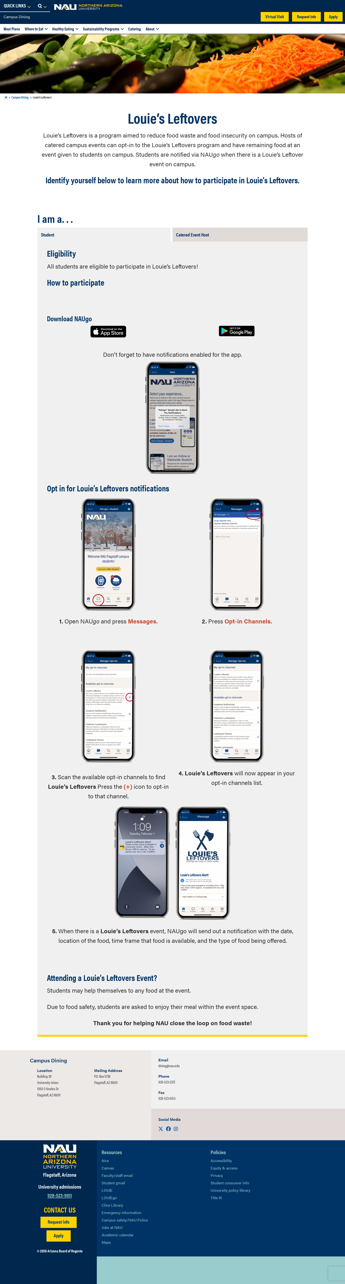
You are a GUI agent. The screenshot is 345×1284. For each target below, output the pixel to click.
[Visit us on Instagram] (176, 1128)
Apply (333, 16)
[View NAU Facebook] (115, 1270)
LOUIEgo (109, 1197)
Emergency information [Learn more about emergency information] (121, 1212)
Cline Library (112, 1205)
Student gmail (113, 1182)
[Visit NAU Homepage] (60, 1157)
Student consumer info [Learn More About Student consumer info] (230, 1182)
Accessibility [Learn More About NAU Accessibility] (221, 1160)
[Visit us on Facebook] (169, 1128)
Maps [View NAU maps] (106, 1242)
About (150, 29)
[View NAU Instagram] (134, 1270)
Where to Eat (34, 29)
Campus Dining (17, 16)
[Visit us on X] (161, 1128)
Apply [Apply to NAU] (58, 1235)
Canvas (108, 1168)
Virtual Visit (274, 16)
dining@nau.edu (169, 1065)
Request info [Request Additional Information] (58, 1221)
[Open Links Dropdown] (312, 6)
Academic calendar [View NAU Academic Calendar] (118, 1234)
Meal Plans (12, 29)
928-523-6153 (166, 1098)
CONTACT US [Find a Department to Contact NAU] (60, 1210)
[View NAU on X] (105, 1270)
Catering (134, 29)
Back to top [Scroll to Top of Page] (295, 1270)
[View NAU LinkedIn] (124, 1270)
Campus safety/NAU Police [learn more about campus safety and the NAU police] (125, 1220)
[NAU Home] (38, 7)
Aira (105, 1160)
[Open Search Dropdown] (337, 6)
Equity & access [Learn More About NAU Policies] (224, 1168)
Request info (306, 16)
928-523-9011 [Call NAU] (59, 1195)
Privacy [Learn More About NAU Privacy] (217, 1175)
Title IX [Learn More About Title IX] (216, 1197)
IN (6, 97)
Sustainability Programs (101, 29)
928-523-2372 (166, 1082)
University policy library (230, 1190)
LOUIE (107, 1190)
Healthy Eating (63, 29)
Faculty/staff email (117, 1175)
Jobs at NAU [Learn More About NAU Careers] (112, 1227)
